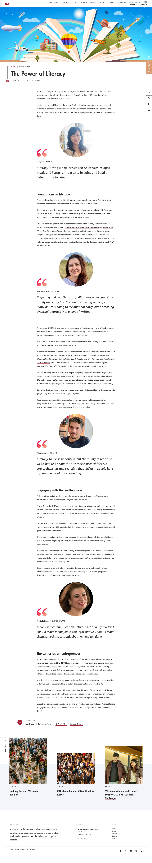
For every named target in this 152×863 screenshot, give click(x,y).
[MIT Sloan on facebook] (120, 856)
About (102, 2)
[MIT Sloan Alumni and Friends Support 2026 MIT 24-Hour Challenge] (124, 778)
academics (133, 2)
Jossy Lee (83, 100)
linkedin (149, 111)
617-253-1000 (82, 843)
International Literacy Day (60, 113)
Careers (114, 835)
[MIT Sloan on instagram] (136, 856)
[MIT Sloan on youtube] (130, 856)
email (148, 117)
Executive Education (117, 2)
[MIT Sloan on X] (125, 856)
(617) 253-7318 (61, 729)
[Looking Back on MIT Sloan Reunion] (28, 771)
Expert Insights (53, 2)
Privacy (114, 843)
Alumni (84, 2)
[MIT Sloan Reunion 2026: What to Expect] (76, 779)
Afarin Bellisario (44, 511)
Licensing (114, 840)
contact (133, 8)
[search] (143, 8)
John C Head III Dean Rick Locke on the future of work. (63, 8)
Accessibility (115, 838)
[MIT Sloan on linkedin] (141, 856)
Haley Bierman (18, 85)
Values (65, 2)
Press (113, 833)
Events (74, 2)
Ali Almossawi (43, 332)
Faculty (93, 2)
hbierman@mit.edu (76, 729)
